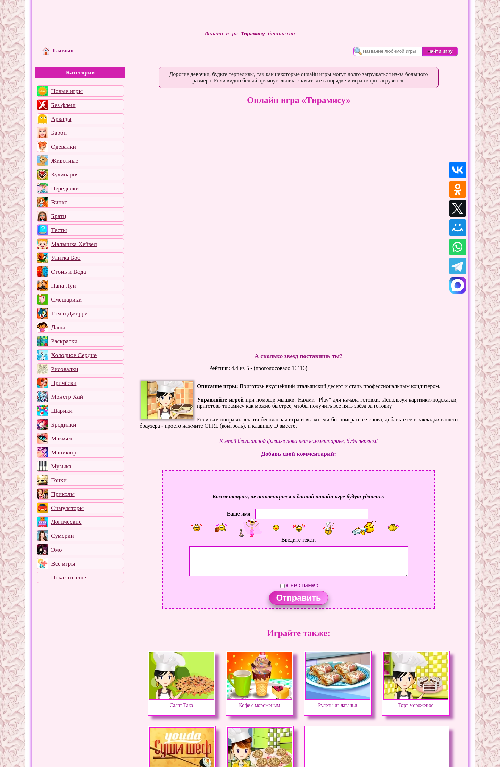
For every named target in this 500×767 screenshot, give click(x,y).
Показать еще (68, 577)
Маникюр (63, 452)
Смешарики (66, 299)
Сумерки (62, 535)
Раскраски (64, 341)
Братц (58, 216)
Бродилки (63, 424)
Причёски (63, 382)
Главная (58, 50)
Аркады (61, 118)
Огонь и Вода (68, 271)
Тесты (59, 229)
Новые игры (67, 91)
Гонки (59, 480)
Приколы (63, 493)
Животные (64, 160)
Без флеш (63, 104)
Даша (58, 327)
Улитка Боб (66, 257)
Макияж (62, 438)
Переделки (65, 188)
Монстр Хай (67, 396)
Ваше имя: (239, 513)
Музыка (61, 466)
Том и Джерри (69, 313)
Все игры (63, 563)
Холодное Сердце (74, 355)
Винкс (59, 202)
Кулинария (65, 174)
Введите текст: (298, 540)
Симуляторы (67, 507)
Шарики (62, 410)
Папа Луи (63, 285)
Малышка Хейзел (74, 243)
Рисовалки (64, 368)
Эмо (56, 549)
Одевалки (63, 146)
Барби (59, 132)
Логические (66, 521)
